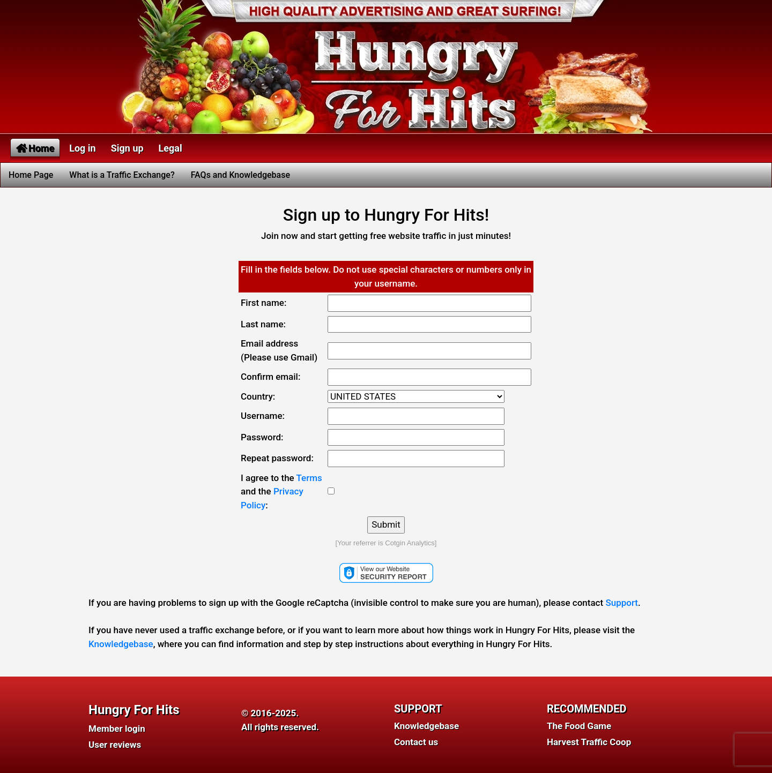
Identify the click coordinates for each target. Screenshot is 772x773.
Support (621, 602)
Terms (309, 477)
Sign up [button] (127, 148)
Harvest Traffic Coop (589, 742)
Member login (116, 728)
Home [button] (35, 148)
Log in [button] (82, 148)
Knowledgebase (120, 644)
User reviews (114, 744)
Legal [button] (170, 148)
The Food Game (579, 726)
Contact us (416, 742)
